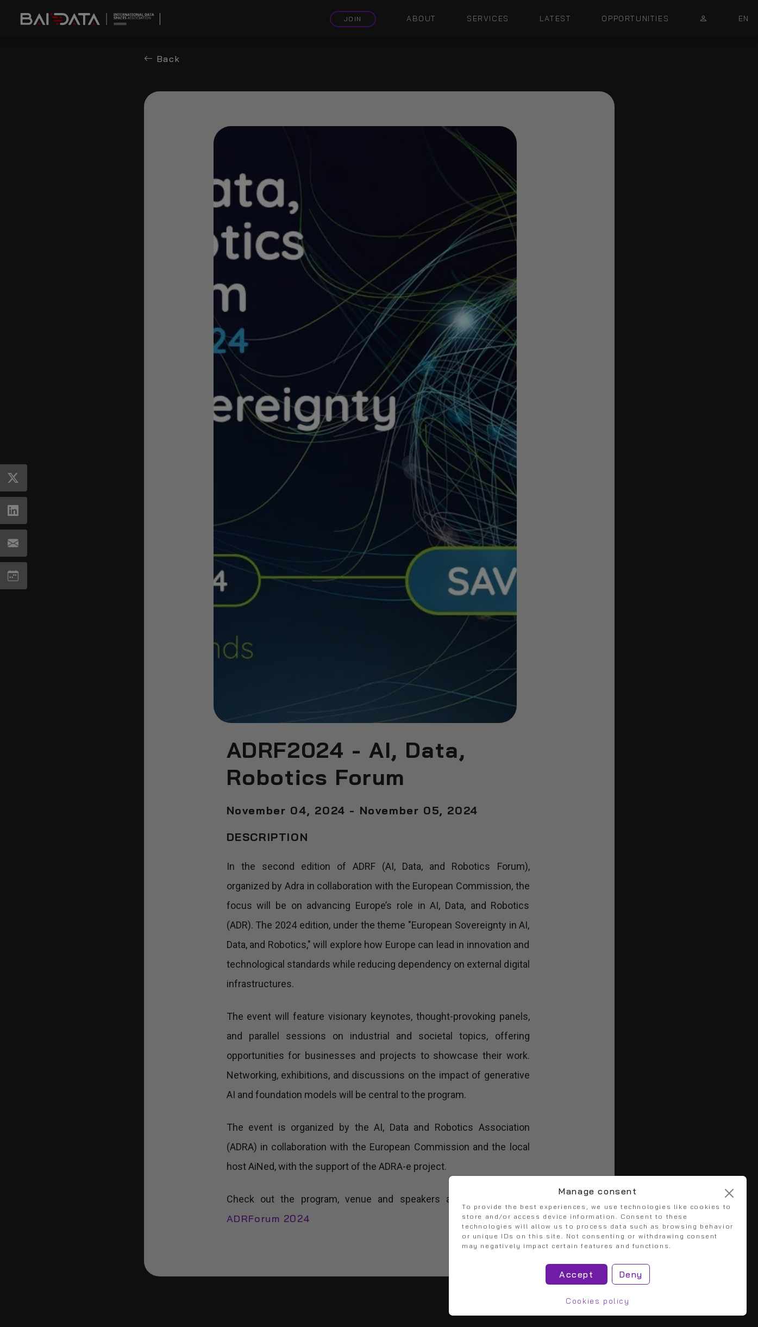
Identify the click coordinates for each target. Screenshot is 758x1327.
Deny (631, 1274)
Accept (576, 1274)
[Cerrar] (729, 1193)
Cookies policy (597, 1301)
